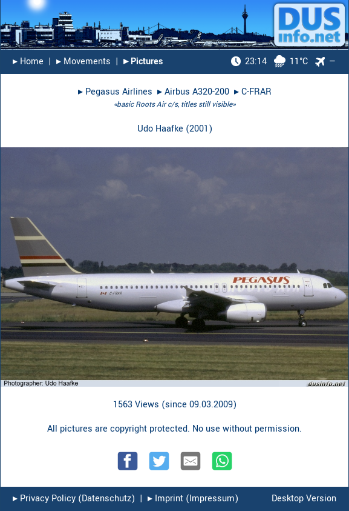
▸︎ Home (28, 61)
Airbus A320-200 (197, 91)
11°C (269, 61)
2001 (199, 128)
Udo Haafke (160, 128)
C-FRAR (256, 91)
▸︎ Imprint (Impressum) (193, 498)
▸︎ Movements (83, 61)
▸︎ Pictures (143, 61)
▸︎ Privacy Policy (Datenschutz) (74, 498)
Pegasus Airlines (118, 91)
